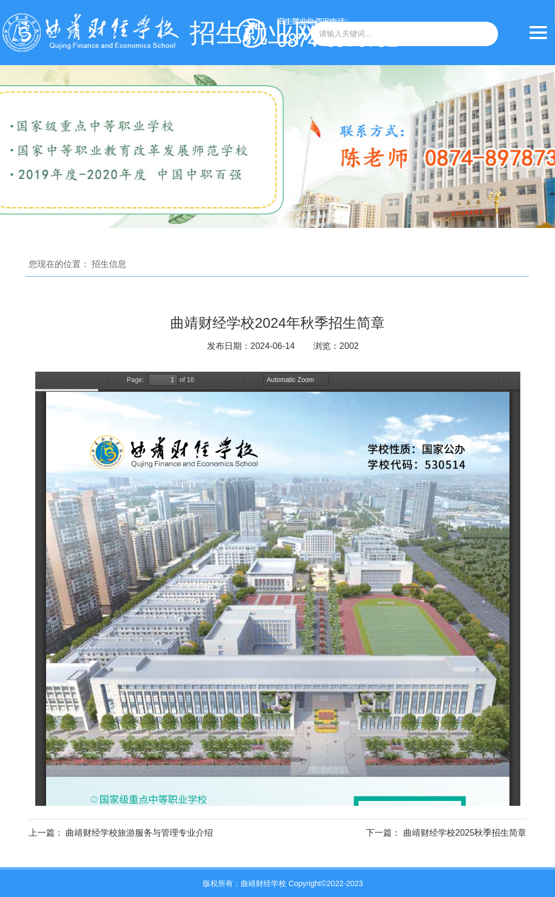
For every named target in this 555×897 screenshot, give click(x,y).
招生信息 (109, 264)
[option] (277, 146)
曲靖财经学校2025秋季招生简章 (465, 832)
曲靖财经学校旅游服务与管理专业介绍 (139, 832)
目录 (517, 30)
